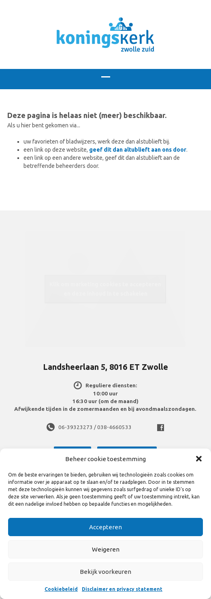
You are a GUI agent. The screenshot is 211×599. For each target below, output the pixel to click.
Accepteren (105, 527)
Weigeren (105, 549)
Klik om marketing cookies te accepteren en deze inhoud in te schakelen (105, 289)
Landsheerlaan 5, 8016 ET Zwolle (105, 366)
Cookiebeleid (61, 589)
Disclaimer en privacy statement (122, 589)
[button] (199, 459)
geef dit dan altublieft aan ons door (137, 149)
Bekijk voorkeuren (105, 571)
